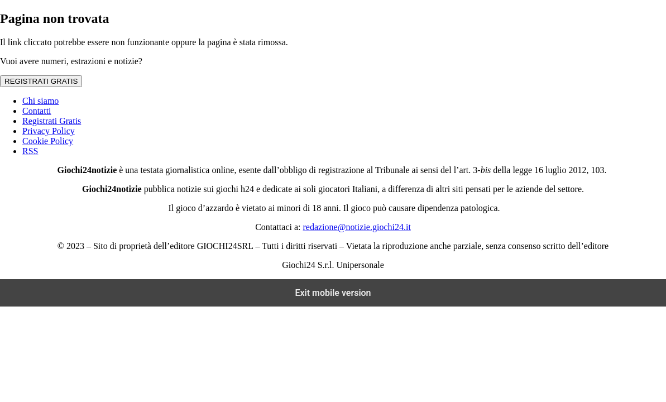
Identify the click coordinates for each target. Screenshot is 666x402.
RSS (30, 151)
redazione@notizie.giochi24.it (356, 227)
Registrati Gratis (51, 121)
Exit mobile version (333, 293)
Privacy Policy (48, 131)
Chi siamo (40, 101)
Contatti (36, 111)
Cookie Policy (47, 141)
